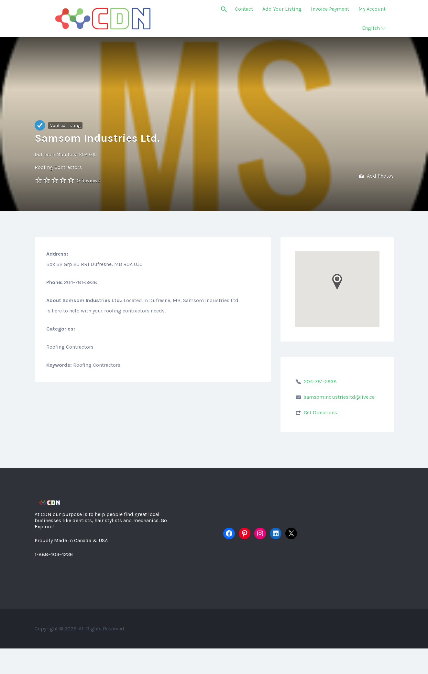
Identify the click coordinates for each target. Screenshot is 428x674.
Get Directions (320, 412)
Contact (244, 9)
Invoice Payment (330, 9)
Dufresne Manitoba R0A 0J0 (66, 154)
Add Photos (376, 176)
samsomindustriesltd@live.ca (339, 397)
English (371, 28)
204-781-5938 (320, 381)
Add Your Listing (282, 9)
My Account (372, 9)
